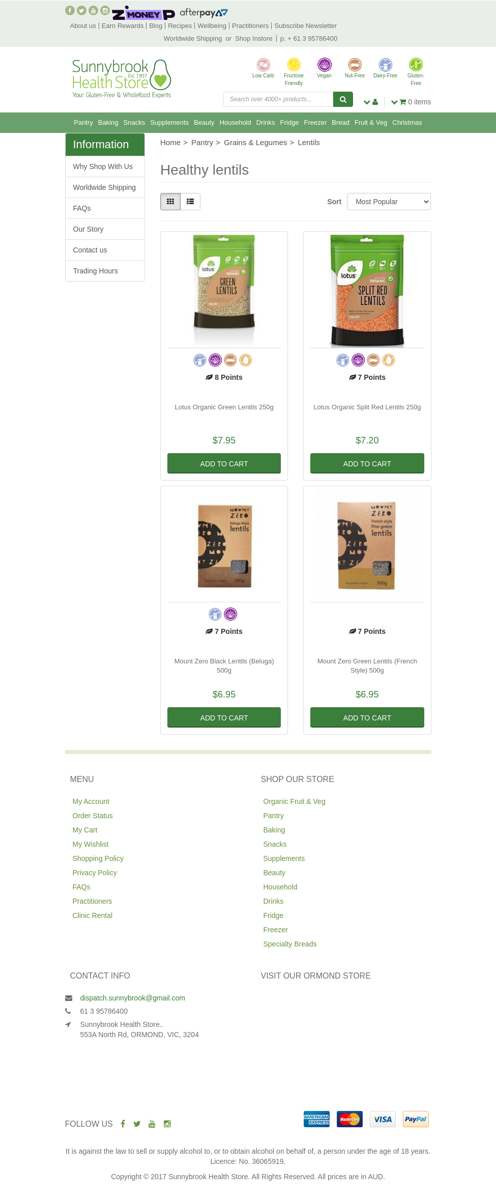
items (411, 102)
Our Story (88, 229)
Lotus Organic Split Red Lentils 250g (367, 407)
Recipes (180, 25)
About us (83, 25)
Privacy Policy (95, 873)
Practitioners (250, 25)
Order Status (93, 816)
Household (235, 122)
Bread (340, 122)
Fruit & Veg (371, 122)
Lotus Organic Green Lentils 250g (223, 407)
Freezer (315, 122)
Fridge (289, 122)
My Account (91, 801)
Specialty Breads (290, 944)
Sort (333, 202)
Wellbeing (211, 25)
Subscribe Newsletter (305, 25)
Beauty (204, 122)
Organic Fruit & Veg (295, 801)
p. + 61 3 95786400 (308, 38)
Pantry (83, 122)
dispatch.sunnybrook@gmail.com (132, 998)
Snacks (134, 122)
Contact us (90, 250)
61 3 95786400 (104, 1011)
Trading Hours (95, 271)
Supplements (169, 122)
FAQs (82, 208)
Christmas (407, 122)
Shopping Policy (98, 858)
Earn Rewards (122, 25)
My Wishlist (91, 844)
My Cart (85, 830)
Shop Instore (254, 38)
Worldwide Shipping (193, 38)
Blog (155, 25)
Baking (108, 122)
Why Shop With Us (103, 166)
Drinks (265, 122)
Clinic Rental (93, 915)
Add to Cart (224, 464)
